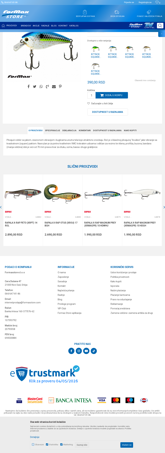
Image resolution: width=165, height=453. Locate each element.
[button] (160, 25)
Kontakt (62, 318)
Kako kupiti (130, 162)
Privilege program (67, 336)
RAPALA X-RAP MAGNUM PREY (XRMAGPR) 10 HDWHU (100, 256)
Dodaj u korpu (113, 127)
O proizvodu (36, 162)
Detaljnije (34, 437)
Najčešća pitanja (66, 322)
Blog (60, 331)
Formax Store (9, 34)
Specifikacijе (52, 162)
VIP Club (62, 340)
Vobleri (42, 34)
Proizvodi (21, 34)
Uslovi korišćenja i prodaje (123, 304)
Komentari (85, 162)
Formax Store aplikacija (69, 345)
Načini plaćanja (118, 322)
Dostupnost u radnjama (107, 144)
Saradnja (62, 313)
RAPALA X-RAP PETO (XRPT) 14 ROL (21, 256)
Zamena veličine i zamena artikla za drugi (132, 345)
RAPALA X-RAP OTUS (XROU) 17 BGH (61, 256)
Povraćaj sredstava (120, 340)
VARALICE (32, 34)
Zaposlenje (63, 309)
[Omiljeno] (157, 3)
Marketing (68, 444)
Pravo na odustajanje (121, 331)
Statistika (53, 444)
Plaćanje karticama (120, 327)
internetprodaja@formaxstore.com (23, 334)
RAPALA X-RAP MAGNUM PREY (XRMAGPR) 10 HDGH (140, 256)
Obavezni (39, 444)
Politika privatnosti (120, 309)
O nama (62, 304)
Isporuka (115, 318)
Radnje (61, 327)
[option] (23, 242)
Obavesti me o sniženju (145, 112)
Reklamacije (117, 336)
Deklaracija (69, 162)
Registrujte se (145, 2)
